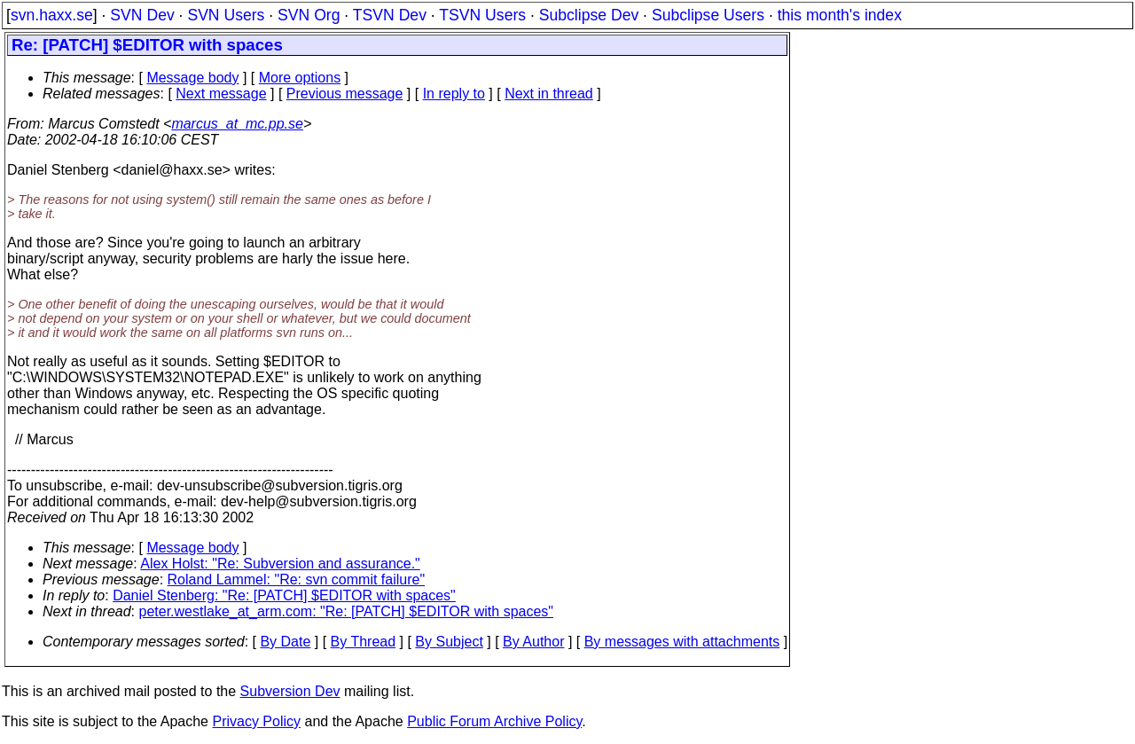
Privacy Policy (256, 721)
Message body (192, 77)
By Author (533, 641)
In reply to (454, 93)
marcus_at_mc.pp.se (237, 123)
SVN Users (225, 15)
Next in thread (549, 93)
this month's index (840, 15)
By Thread (363, 641)
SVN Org (309, 15)
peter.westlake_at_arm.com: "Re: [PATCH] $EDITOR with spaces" (346, 611)
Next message (221, 93)
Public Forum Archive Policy (494, 721)
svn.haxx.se (52, 15)
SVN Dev (142, 15)
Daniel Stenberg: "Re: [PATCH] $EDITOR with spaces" (284, 595)
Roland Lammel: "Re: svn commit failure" (297, 579)
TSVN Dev (390, 15)
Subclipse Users (708, 15)
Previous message (344, 93)
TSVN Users (482, 15)
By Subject (448, 641)
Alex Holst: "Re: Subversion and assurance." (280, 563)
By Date (285, 641)
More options (300, 77)
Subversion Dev (290, 691)
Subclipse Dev (588, 15)
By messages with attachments (682, 641)
